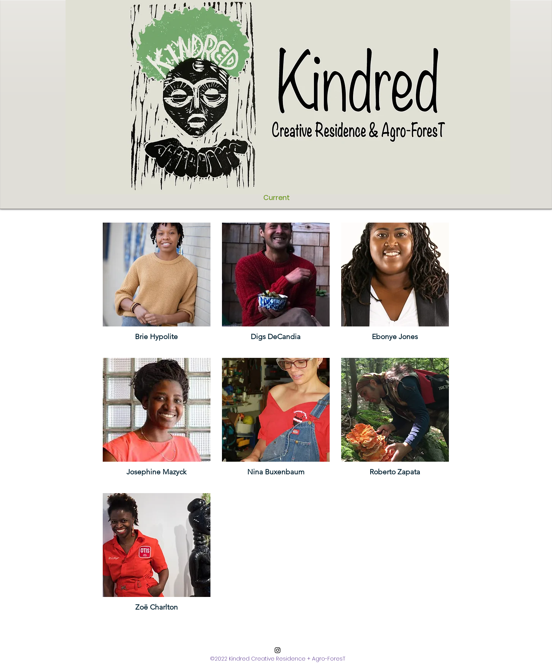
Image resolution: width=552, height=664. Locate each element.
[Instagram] (277, 650)
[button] (156, 284)
